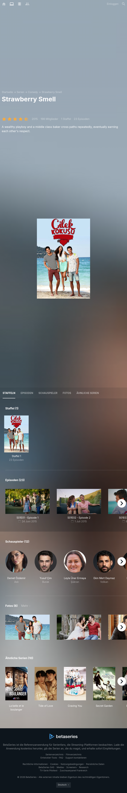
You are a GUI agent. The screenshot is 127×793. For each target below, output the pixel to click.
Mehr (24, 606)
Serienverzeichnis (55, 754)
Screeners (71, 767)
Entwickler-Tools (48, 757)
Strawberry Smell (52, 92)
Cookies (54, 764)
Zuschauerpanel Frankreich (73, 770)
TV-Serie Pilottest (48, 770)
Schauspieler (47, 392)
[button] (16, 568)
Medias (60, 767)
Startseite (7, 92)
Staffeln (9, 392)
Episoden (27, 392)
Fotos (67, 392)
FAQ (61, 757)
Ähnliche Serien (87, 392)
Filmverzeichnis (73, 754)
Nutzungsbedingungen (72, 764)
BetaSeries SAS (46, 767)
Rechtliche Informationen (35, 764)
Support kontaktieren (76, 757)
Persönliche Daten (95, 764)
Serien (20, 92)
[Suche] (123, 4)
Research (83, 767)
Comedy (33, 92)
